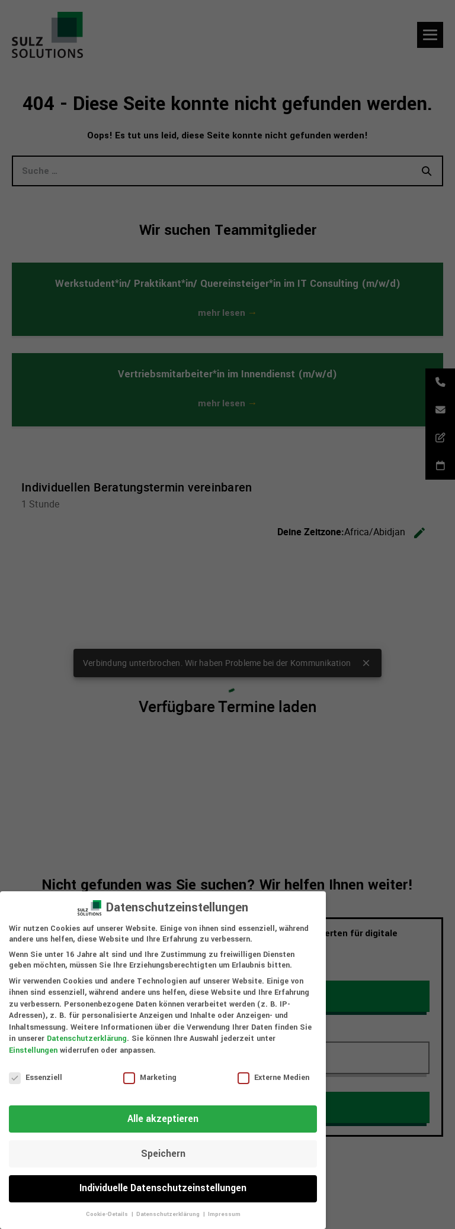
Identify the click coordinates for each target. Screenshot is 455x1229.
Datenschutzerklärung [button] (168, 1214)
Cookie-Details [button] (108, 1214)
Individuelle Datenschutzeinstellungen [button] (162, 1188)
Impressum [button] (224, 1214)
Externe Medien (273, 1077)
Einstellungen (33, 1050)
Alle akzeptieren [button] (162, 1118)
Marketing (150, 1077)
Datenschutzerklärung (87, 1038)
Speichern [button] (163, 1153)
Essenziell (35, 1077)
